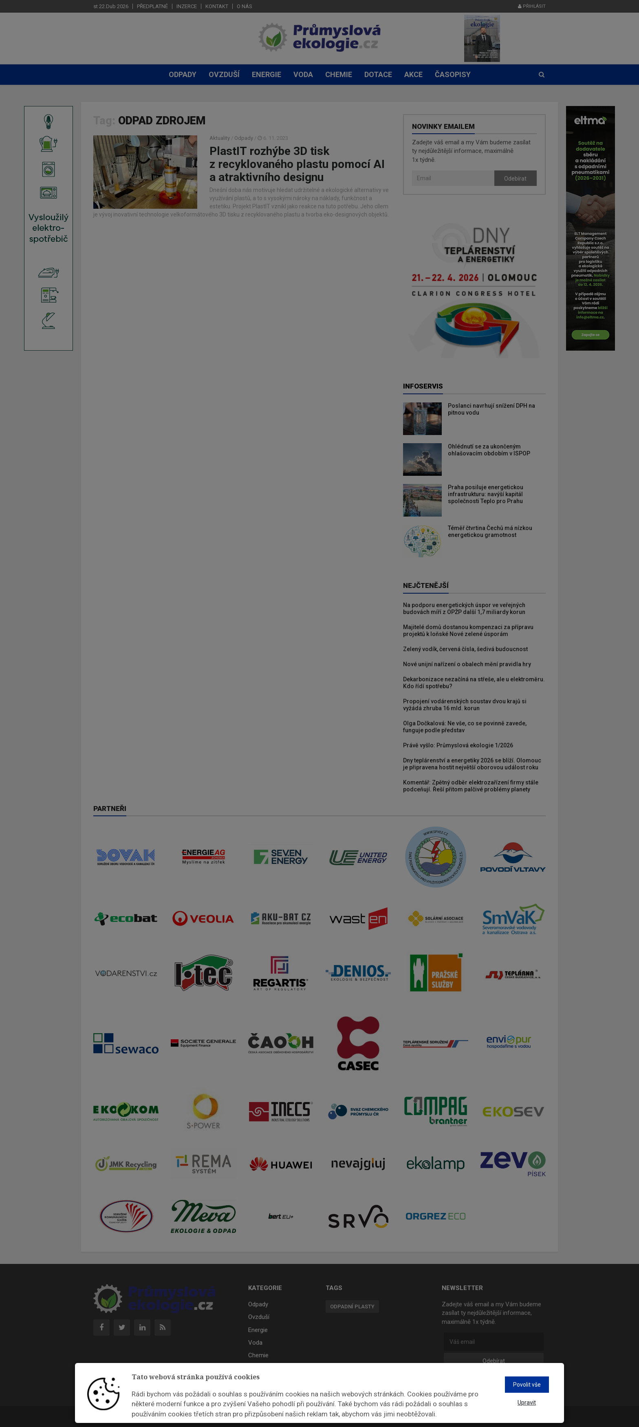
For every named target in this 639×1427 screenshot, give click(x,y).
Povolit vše (527, 1384)
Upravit (527, 1402)
